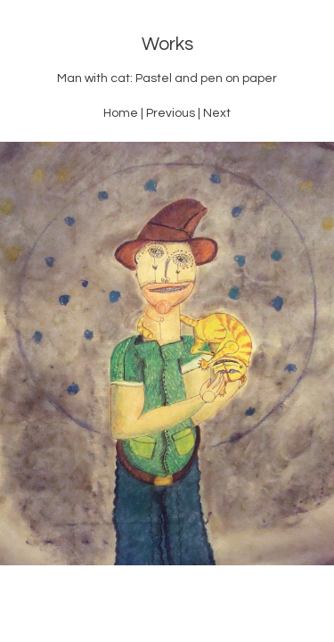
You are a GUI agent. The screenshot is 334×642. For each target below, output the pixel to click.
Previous (170, 113)
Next (217, 113)
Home (120, 113)
